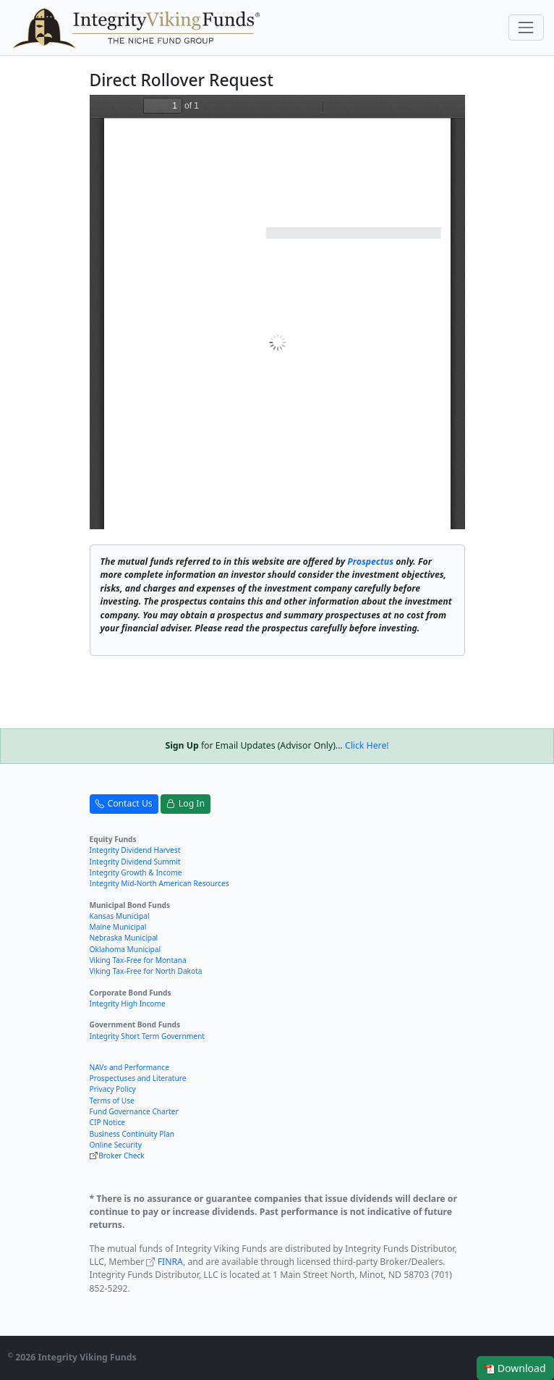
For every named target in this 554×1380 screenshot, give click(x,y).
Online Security (116, 1145)
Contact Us (124, 803)
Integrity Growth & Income (136, 872)
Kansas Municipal (120, 916)
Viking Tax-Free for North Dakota (146, 971)
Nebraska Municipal (124, 938)
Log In (185, 803)
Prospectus (370, 561)
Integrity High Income (128, 1003)
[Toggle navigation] (526, 27)
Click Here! (367, 745)
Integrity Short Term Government (147, 1036)
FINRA (170, 1261)
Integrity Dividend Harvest (135, 850)
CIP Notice (108, 1122)
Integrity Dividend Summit (135, 862)
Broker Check (121, 1155)
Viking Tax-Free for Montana (138, 960)
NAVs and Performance (129, 1067)
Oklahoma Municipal (125, 949)
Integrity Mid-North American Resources (159, 883)
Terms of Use (112, 1100)
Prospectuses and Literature (138, 1078)
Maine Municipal (118, 927)
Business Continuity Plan (132, 1134)
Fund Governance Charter (134, 1111)
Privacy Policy (113, 1089)
